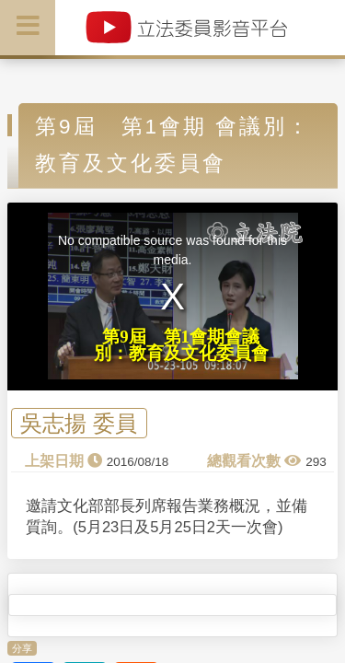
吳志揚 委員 (78, 423)
